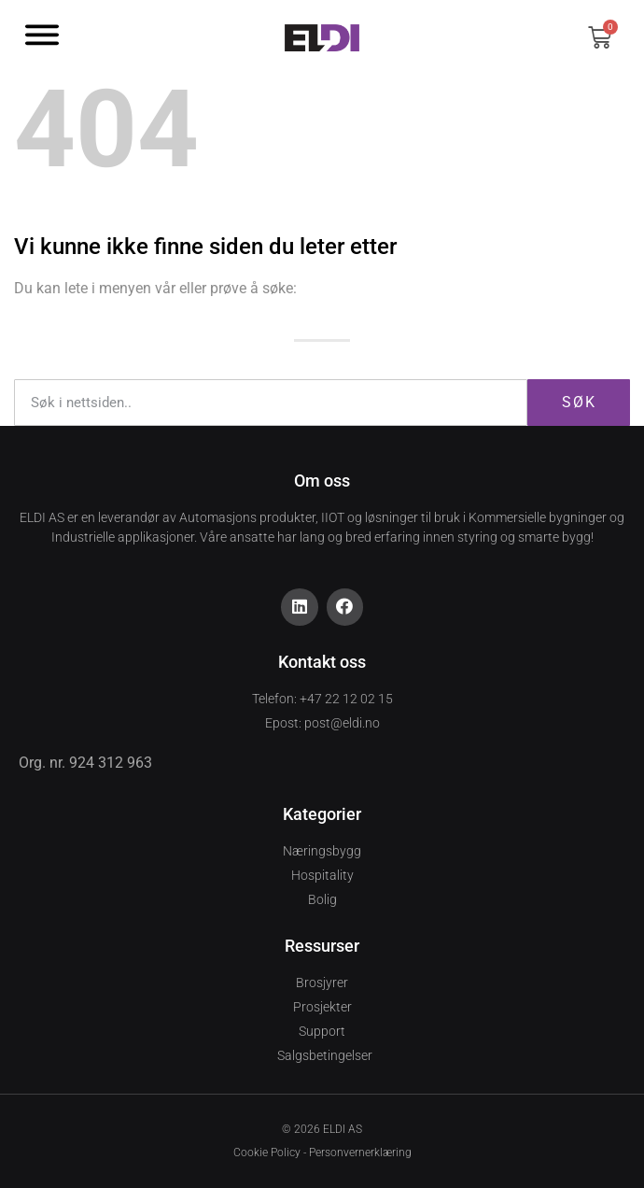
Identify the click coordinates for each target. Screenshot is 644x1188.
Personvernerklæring (360, 1152)
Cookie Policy (267, 1152)
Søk (579, 402)
